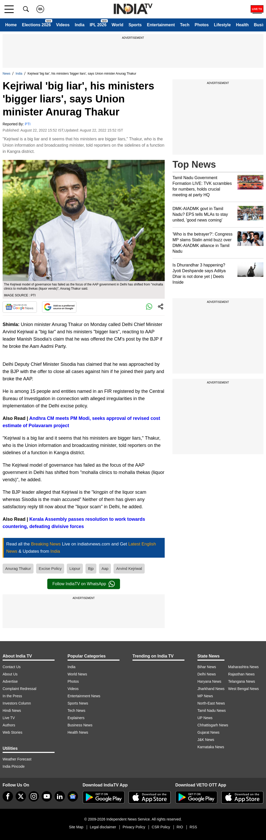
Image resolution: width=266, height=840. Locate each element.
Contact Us (12, 667)
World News (77, 674)
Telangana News (241, 681)
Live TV (9, 718)
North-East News (211, 703)
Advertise (10, 681)
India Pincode (14, 766)
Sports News (78, 703)
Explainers (76, 718)
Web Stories (12, 732)
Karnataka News (210, 747)
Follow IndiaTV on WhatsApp (83, 584)
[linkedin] (60, 796)
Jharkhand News (210, 689)
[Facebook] (8, 796)
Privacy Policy (134, 827)
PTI (28, 124)
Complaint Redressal (19, 689)
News (6, 73)
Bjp (91, 568)
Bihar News (206, 667)
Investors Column (17, 703)
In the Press (12, 696)
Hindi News (12, 710)
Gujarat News (208, 732)
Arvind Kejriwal (129, 568)
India (79, 25)
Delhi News (206, 674)
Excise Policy (50, 568)
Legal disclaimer (103, 827)
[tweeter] (21, 796)
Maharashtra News (243, 667)
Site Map (76, 827)
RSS (193, 827)
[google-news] (73, 796)
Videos (63, 25)
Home (11, 25)
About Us (10, 674)
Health (242, 25)
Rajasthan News (241, 674)
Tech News (76, 710)
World (117, 25)
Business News (80, 725)
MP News (205, 696)
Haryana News (209, 681)
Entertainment (161, 25)
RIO (180, 827)
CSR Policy (161, 827)
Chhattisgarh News (212, 725)
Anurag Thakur (18, 568)
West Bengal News (243, 689)
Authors (9, 725)
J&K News (205, 740)
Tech (184, 25)
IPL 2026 (98, 25)
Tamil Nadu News (211, 710)
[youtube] (47, 796)
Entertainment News (84, 696)
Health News (78, 732)
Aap (105, 568)
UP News (204, 718)
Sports (135, 25)
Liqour (74, 568)
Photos (202, 25)
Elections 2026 (36, 25)
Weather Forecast (17, 759)
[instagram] (34, 796)
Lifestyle (222, 25)
